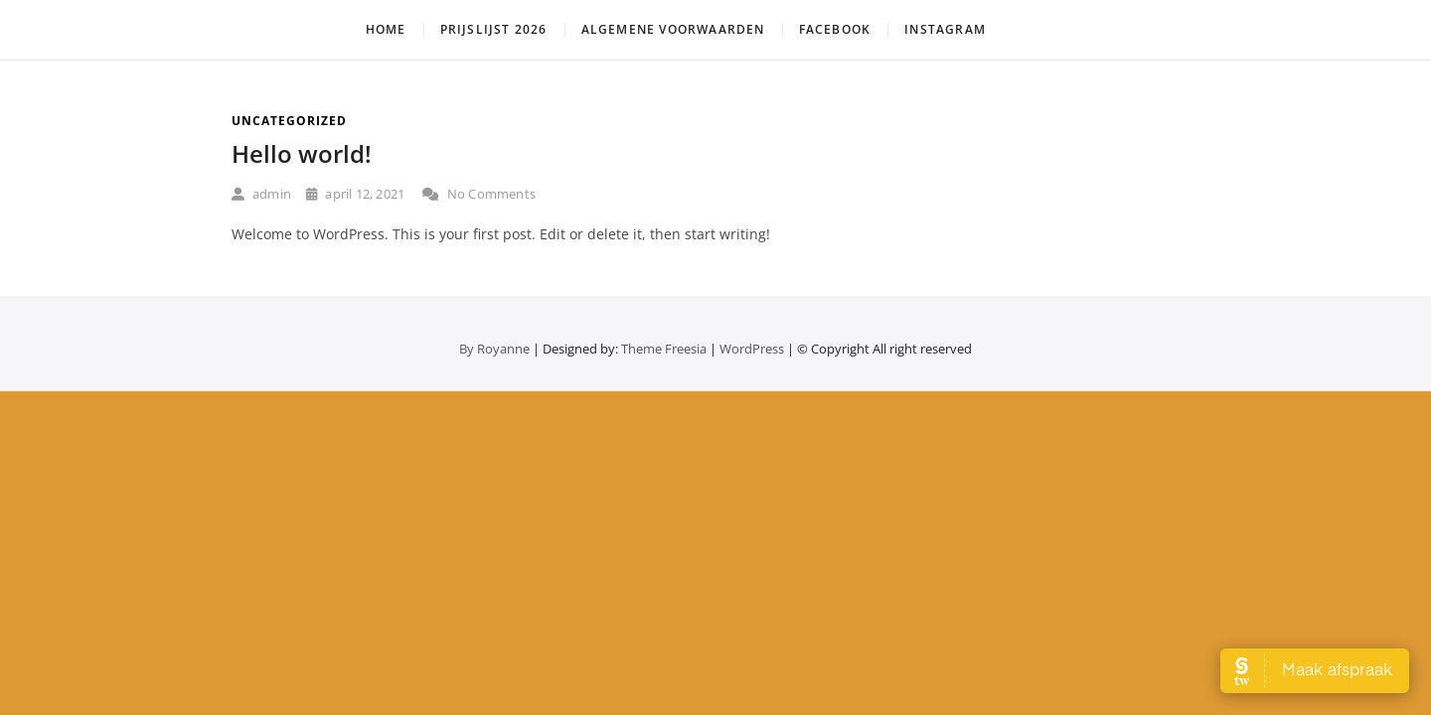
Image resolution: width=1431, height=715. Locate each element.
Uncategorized (289, 120)
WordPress (751, 349)
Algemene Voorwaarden (673, 29)
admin (261, 194)
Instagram (945, 29)
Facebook (835, 29)
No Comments (479, 194)
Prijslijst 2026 (494, 29)
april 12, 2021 (355, 194)
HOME (386, 29)
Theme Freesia (664, 349)
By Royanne (494, 349)
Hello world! (302, 153)
